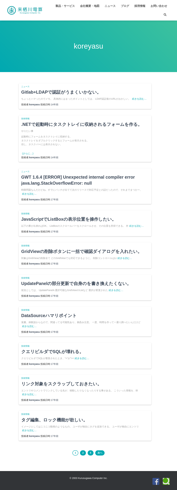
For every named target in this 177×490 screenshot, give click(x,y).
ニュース (110, 5)
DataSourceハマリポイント (49, 315)
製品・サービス (65, 5)
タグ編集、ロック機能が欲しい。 (54, 419)
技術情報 (25, 118)
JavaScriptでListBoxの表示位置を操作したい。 (68, 219)
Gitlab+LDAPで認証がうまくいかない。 (61, 92)
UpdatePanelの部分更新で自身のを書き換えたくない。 (76, 283)
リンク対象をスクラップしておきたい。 (61, 383)
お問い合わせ (159, 5)
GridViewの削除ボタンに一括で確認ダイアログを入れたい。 (81, 251)
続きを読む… (139, 98)
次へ (99, 452)
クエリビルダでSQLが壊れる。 (52, 351)
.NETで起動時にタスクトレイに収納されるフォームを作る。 (81, 124)
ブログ (125, 5)
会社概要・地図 (89, 5)
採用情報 (139, 5)
